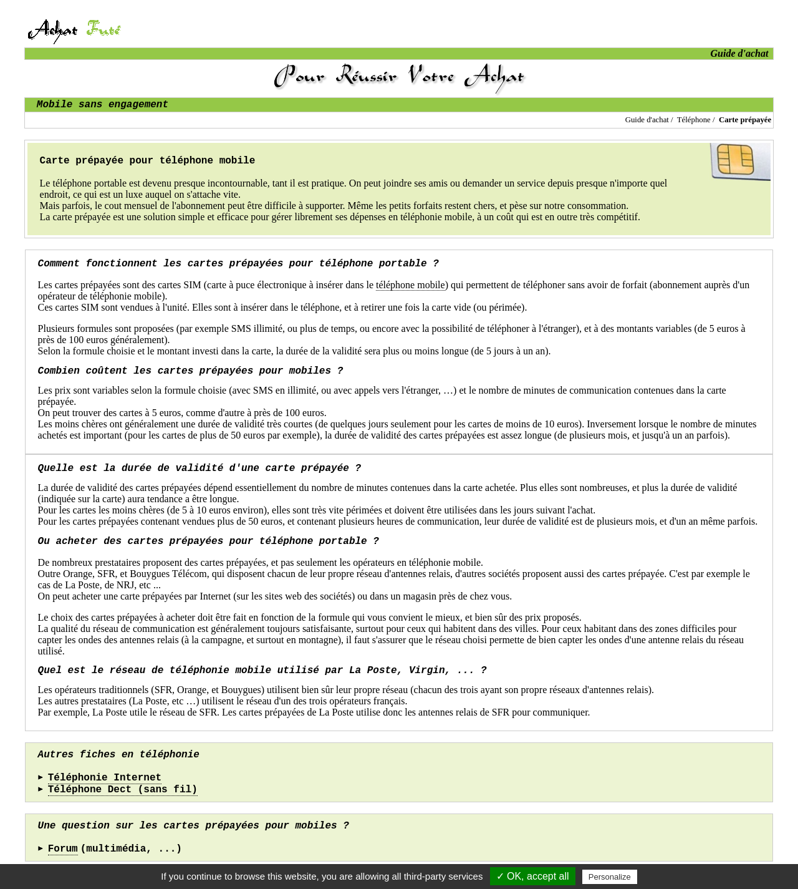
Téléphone (694, 119)
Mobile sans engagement (102, 104)
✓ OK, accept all (532, 876)
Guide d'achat (647, 119)
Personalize (610, 877)
